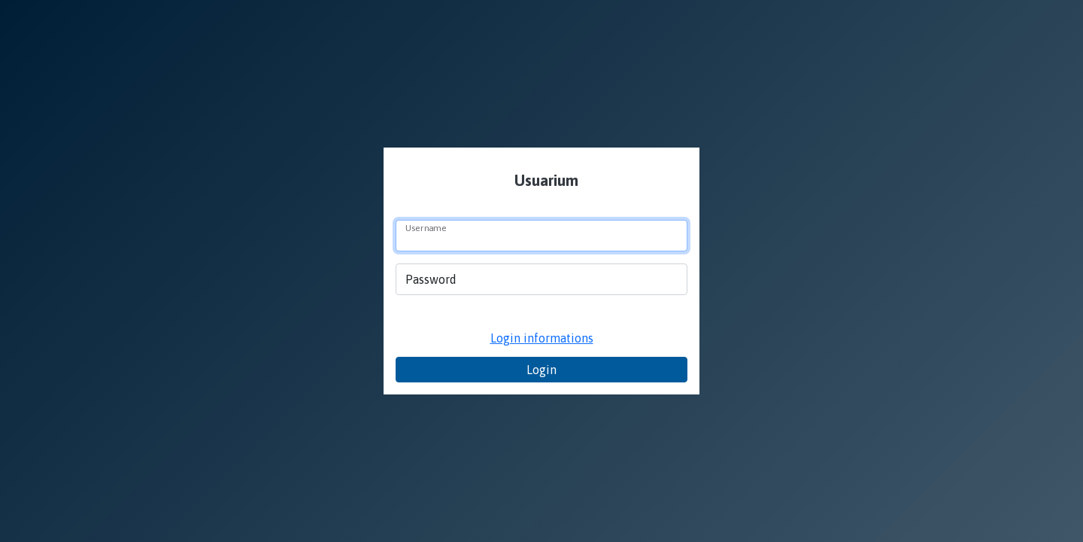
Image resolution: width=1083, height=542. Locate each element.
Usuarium (544, 180)
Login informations (541, 338)
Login (541, 369)
